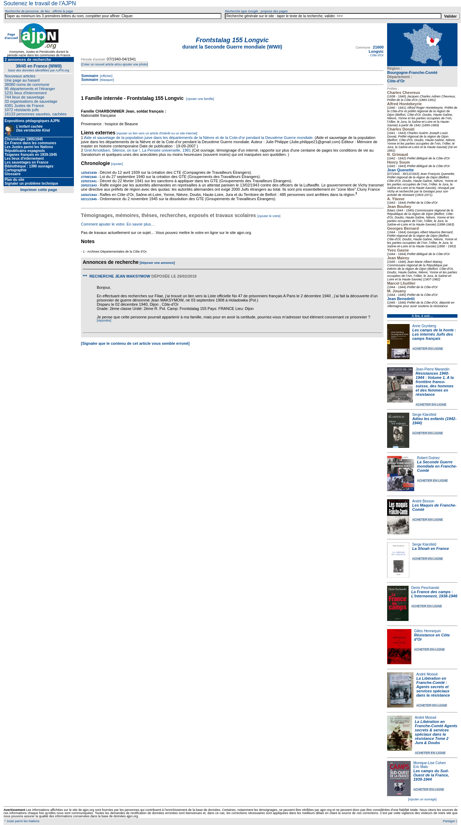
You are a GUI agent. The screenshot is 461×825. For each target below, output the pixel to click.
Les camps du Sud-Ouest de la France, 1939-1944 (431, 775)
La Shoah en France (430, 548)
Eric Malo (420, 767)
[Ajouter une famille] (200, 99)
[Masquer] (106, 80)
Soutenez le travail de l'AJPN (40, 3)
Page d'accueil (11, 36)
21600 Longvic (376, 49)
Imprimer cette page (38, 190)
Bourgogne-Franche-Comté (412, 72)
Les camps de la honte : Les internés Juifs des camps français (434, 334)
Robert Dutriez (428, 458)
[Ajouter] (117, 164)
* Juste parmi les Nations (21, 821)
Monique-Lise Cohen (429, 763)
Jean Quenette (400, 170)
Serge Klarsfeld (424, 415)
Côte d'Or (377, 55)
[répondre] (104, 320)
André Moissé (427, 674)
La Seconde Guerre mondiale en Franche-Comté (437, 466)
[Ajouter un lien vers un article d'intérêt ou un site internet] (156, 133)
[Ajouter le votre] (268, 216)
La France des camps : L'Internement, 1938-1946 (434, 594)
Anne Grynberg (424, 326)
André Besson (423, 501)
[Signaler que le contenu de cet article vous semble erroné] (135, 343)
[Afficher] (105, 76)
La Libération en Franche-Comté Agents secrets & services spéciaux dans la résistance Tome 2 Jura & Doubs (436, 732)
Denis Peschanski (425, 588)
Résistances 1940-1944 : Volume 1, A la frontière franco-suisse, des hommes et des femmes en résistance (435, 383)
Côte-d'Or (396, 81)
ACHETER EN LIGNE (427, 348)
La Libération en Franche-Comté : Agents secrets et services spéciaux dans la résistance (433, 686)
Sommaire (89, 76)
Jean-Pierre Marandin (432, 369)
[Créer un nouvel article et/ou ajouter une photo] (114, 64)
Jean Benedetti (401, 299)
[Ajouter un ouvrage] (422, 799)
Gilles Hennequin (427, 631)
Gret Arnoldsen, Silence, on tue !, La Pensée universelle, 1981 (137, 150)
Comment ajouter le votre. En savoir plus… (118, 224)
